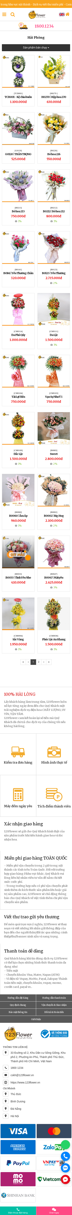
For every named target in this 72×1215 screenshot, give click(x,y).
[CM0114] (18, 331)
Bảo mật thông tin (18, 1012)
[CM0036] (53, 636)
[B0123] (53, 269)
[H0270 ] (54, 93)
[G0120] (18, 150)
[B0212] (53, 207)
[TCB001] (18, 93)
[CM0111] (53, 331)
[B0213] (18, 207)
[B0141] (18, 269)
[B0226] (53, 150)
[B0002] (53, 512)
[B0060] (18, 512)
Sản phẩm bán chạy (36, 47)
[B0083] (53, 450)
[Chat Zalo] (65, 1168)
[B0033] (18, 574)
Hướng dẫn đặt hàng (17, 997)
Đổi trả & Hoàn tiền (54, 1012)
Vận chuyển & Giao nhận (53, 1004)
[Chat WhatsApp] (65, 1144)
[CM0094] (18, 636)
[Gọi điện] (65, 1156)
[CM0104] (18, 393)
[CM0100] (18, 450)
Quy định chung (18, 1004)
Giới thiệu (36, 1019)
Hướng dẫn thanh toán (54, 997)
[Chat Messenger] (65, 1179)
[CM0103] (53, 393)
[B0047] (53, 574)
